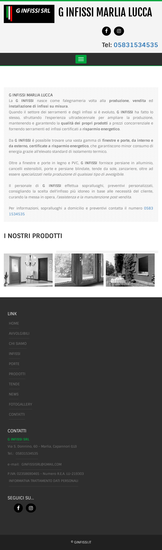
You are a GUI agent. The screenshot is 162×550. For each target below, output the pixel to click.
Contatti (17, 414)
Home (14, 323)
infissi (14, 353)
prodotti (17, 374)
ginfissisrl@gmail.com (42, 464)
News (13, 394)
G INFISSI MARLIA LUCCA (105, 12)
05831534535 (136, 45)
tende (14, 384)
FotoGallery (20, 404)
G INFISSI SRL (18, 439)
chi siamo (18, 343)
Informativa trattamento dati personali (43, 481)
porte (14, 364)
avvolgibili (19, 333)
